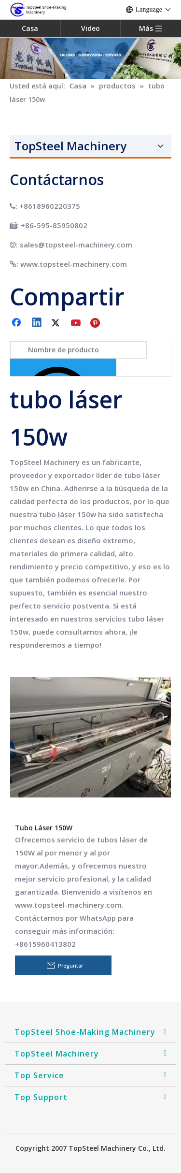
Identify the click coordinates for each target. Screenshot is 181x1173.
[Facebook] (17, 323)
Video (90, 28)
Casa (30, 28)
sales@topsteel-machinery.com (76, 244)
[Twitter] (57, 323)
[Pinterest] (96, 323)
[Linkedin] (37, 323)
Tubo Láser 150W (43, 827)
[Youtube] (76, 323)
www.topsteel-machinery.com (73, 264)
